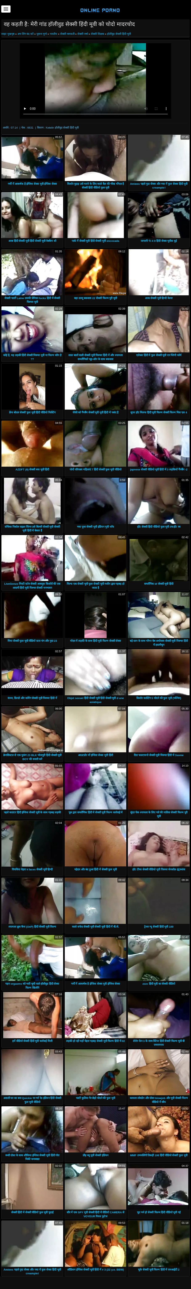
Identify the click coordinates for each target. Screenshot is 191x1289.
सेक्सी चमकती (67, 33)
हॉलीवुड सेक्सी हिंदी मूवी (119, 33)
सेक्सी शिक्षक (97, 33)
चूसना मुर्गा (41, 33)
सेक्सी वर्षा (82, 33)
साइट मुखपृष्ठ (8, 33)
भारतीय (53, 33)
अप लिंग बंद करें (25, 33)
